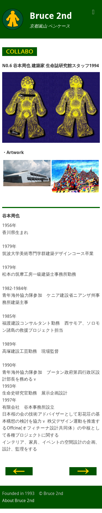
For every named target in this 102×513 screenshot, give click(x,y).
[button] (93, 11)
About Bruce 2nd (18, 500)
